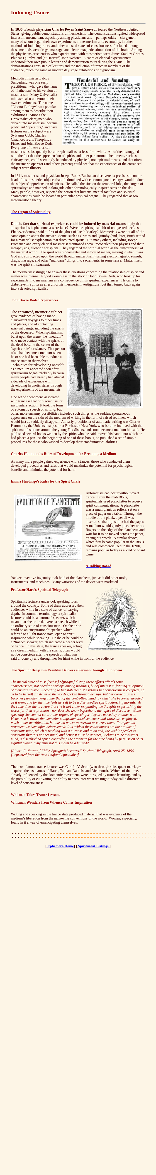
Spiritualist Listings (93, 846)
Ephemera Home (60, 846)
